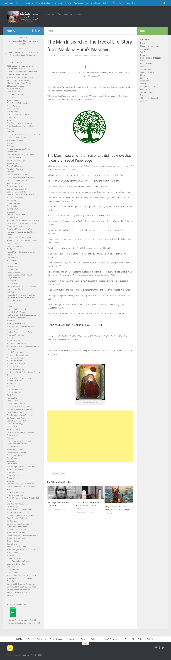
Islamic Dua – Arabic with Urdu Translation (22, 286)
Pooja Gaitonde (12, 401)
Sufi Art (106, 3)
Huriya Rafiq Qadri (13, 278)
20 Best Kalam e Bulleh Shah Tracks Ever (22, 72)
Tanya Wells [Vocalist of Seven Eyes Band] (22, 550)
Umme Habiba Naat (14, 558)
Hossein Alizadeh (13, 272)
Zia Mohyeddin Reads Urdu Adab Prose (21, 587)
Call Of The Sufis (13, 209)
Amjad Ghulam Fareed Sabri (17, 137)
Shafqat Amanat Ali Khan (16, 469)
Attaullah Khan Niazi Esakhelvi (18, 175)
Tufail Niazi (11, 555)
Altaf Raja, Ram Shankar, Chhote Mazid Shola (23, 135)
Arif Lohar (10, 146)
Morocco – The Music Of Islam (18, 355)
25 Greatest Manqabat (15, 86)
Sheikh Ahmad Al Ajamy (15, 492)
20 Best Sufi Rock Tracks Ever (18, 74)
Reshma (10, 438)
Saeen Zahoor (12, 458)
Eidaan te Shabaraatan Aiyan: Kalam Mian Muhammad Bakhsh (88, 505)
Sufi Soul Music (12, 521)
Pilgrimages (57, 3)
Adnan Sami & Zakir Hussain (17, 103)
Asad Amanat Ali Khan (15, 157)
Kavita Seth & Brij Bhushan (16, 312)
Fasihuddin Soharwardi (15, 246)
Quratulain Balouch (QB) (15, 424)
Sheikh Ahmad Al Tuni (15, 495)
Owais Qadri (11, 395)
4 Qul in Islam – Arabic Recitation (19, 80)
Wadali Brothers (13, 570)
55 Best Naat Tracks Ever (16, 69)
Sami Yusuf (11, 461)
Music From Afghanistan (16, 369)
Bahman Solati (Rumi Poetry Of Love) (20, 195)
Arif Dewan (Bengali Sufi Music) (18, 149)
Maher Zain (11, 321)
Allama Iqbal (145, 49)
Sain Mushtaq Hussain (15, 455)
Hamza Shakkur (13, 263)
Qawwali (143, 55)
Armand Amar (12, 152)
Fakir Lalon (144, 95)
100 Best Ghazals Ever (15, 89)
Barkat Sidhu (11, 200)
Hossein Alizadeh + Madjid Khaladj (19, 275)
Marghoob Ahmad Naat (15, 335)
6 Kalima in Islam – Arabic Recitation (20, 83)
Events (68, 3)
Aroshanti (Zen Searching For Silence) (20, 155)
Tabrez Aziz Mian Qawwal (16, 538)
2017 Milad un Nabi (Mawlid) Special (20, 77)
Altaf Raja (10, 132)
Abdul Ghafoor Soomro (15, 95)
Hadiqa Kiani (11, 255)
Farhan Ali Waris (13, 243)
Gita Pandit (11, 249)
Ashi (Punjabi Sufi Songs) (16, 160)
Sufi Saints (29, 3)
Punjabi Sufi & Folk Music (16, 404)
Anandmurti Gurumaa (15, 140)
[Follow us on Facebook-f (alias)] (32, 30)
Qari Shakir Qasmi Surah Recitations (20, 415)
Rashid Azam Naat (13, 435)
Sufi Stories (145, 52)
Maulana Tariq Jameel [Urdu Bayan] (20, 332)
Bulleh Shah (144, 81)
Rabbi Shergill (12, 427)
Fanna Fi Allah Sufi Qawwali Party (19, 238)
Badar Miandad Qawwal (15, 186)
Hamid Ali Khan (12, 261)
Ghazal (142, 75)
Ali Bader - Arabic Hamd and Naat (19, 115)
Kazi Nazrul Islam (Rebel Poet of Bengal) (21, 315)
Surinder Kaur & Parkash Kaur (18, 530)
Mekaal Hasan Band (14, 341)
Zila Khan (10, 595)
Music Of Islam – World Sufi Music (19, 378)
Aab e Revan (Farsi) (14, 92)
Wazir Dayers (145, 89)
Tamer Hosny (12, 544)
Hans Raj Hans (12, 266)
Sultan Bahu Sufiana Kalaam (17, 527)
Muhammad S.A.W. (147, 72)
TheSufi (53, 56)
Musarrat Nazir (12, 366)
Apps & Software (93, 3)
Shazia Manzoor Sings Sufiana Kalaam (21, 484)
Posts (50, 31)
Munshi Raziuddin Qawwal (16, 364)
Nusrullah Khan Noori (14, 392)
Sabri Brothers (145, 69)
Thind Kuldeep (12, 552)
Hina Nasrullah (12, 269)
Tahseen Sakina (13, 541)
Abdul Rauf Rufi (12, 97)
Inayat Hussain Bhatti (15, 289)
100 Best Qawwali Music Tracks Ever (20, 66)
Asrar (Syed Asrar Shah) (15, 169)
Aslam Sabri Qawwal (14, 166)
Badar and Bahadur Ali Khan (17, 192)
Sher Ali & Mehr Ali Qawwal (17, 504)
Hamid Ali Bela (12, 258)
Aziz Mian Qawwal (13, 183)
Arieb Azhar (11, 143)
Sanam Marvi (12, 464)
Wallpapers (78, 3)
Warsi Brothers (12, 573)
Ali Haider (10, 120)
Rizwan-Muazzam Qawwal (17, 444)
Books (18, 3)
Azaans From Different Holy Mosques (21, 178)
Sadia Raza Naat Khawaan (16, 452)
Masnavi (55, 473)
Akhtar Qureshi (12, 112)
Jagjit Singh (11, 292)
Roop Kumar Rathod (14, 447)
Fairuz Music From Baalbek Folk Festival (21, 223)
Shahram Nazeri (13, 478)
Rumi (62, 473)
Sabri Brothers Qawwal (15, 449)
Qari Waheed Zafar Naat (15, 418)
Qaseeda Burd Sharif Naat (16, 421)
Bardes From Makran (15, 198)
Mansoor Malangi (13, 329)
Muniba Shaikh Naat (14, 361)
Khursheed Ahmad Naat (16, 318)
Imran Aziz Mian (13, 283)
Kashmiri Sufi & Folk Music (16, 309)
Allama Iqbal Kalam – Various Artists (20, 126)
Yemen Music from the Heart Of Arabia (21, 575)
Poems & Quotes (43, 3)
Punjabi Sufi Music (147, 92)
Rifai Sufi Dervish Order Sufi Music (19, 441)
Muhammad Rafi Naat (15, 358)
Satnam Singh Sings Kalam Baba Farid (21, 467)
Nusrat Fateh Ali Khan (15, 389)
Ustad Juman (12, 567)
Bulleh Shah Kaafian (14, 203)
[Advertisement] (90, 436)
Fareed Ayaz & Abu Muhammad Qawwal (22, 240)
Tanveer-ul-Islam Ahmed (16, 547)
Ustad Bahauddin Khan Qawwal (18, 561)
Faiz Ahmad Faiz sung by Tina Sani (19, 229)
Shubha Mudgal (13, 507)
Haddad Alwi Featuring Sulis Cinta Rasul (21, 252)
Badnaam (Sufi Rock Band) (16, 189)
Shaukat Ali (11, 472)
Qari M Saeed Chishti (14, 412)
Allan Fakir (11, 129)
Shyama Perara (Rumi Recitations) (19, 510)
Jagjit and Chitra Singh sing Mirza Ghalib (21, 295)
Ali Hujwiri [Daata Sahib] (149, 98)
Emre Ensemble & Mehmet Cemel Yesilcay (23, 220)
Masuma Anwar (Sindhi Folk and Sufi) (20, 326)
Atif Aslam (11, 172)
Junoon (9, 306)
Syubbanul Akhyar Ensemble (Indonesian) (22, 535)
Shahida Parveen (13, 475)
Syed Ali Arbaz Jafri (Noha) (16, 532)
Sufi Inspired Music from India (18, 512)
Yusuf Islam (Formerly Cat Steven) (19, 578)
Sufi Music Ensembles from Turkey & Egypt (23, 515)
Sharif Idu (10, 481)
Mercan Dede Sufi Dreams (17, 344)
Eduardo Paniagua (13, 218)
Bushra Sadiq (12, 206)
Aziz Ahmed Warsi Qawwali (17, 180)
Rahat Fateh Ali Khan (14, 429)
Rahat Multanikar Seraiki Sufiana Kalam (21, 432)
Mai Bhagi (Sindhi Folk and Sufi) (18, 323)
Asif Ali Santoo (12, 163)
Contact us (131, 3)
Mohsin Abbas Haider (15, 352)
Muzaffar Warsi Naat (14, 381)
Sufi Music (9, 3)
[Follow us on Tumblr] (36, 30)
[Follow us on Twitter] (39, 30)
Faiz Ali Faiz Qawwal (14, 226)
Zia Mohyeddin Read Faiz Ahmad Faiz (20, 584)
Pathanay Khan (12, 398)
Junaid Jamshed (12, 303)
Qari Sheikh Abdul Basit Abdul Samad (20, 409)
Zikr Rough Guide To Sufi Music (18, 593)
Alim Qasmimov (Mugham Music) (19, 123)
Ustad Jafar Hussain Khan (16, 564)
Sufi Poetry (144, 101)
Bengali (143, 84)
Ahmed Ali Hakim (13, 106)
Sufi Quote (144, 78)
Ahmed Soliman (13, 109)
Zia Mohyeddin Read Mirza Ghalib (19, 590)
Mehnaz (10, 338)
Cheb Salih (11, 212)
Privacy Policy (117, 3)
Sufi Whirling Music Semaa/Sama (19, 524)
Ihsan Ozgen (11, 281)
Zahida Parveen (12, 581)
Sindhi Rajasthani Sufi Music (17, 518)
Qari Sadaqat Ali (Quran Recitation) (19, 406)
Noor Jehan (11, 386)
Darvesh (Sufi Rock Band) (16, 215)
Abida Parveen (12, 100)
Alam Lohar (11, 117)
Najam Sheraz (12, 384)
